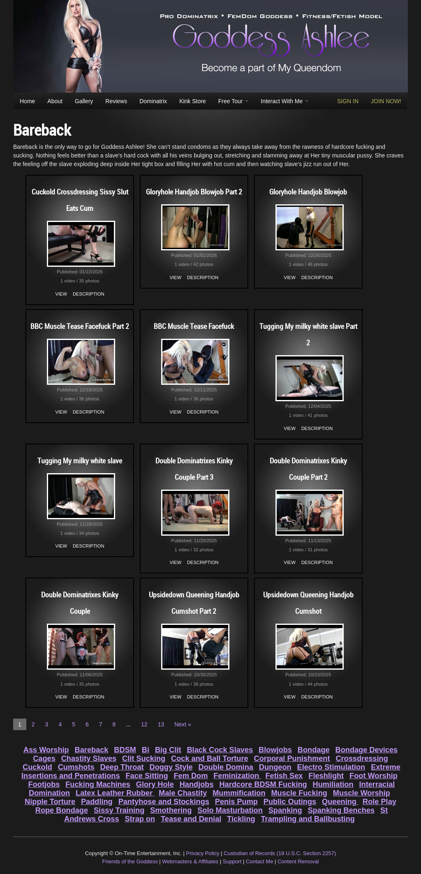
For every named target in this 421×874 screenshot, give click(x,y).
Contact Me (259, 861)
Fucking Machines (97, 784)
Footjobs (44, 784)
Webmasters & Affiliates (190, 861)
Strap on (140, 819)
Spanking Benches (341, 810)
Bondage (314, 750)
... (128, 724)
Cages (44, 758)
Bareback (92, 750)
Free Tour (233, 101)
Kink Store (192, 101)
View (61, 293)
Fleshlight (326, 776)
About (54, 101)
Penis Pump (236, 802)
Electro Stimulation (331, 767)
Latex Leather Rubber (115, 793)
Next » (182, 724)
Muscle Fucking (299, 793)
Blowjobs (275, 750)
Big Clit (168, 750)
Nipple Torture (50, 802)
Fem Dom (190, 776)
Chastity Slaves (88, 758)
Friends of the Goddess (130, 861)
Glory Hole (155, 784)
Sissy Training (119, 810)
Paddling (97, 802)
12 (144, 724)
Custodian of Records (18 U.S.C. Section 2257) (280, 853)
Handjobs (197, 784)
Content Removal (298, 861)
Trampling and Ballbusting (308, 819)
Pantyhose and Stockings (163, 802)
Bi (145, 750)
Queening (340, 802)
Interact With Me (284, 101)
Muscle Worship (361, 793)
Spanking (285, 810)
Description (88, 293)
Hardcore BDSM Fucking (263, 784)
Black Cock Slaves (220, 750)
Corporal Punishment (292, 758)
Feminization (237, 776)
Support (232, 861)
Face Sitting (146, 776)
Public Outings (290, 802)
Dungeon (275, 767)
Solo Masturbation (230, 810)
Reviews (116, 101)
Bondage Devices (366, 750)
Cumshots (76, 767)
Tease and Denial (191, 819)
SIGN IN (348, 101)
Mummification (239, 793)
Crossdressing (361, 758)
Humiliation (333, 784)
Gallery (84, 101)
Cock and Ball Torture (209, 758)
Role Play (379, 802)
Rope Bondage (61, 810)
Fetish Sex (284, 776)
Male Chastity (183, 793)
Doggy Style (171, 767)
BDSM (125, 750)
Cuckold (37, 767)
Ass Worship (46, 750)
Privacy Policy (203, 853)
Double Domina (226, 767)
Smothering (171, 810)
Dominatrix (153, 101)
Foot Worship (373, 776)
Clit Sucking (143, 758)
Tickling (241, 819)
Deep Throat (122, 767)
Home (27, 101)
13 (161, 724)
